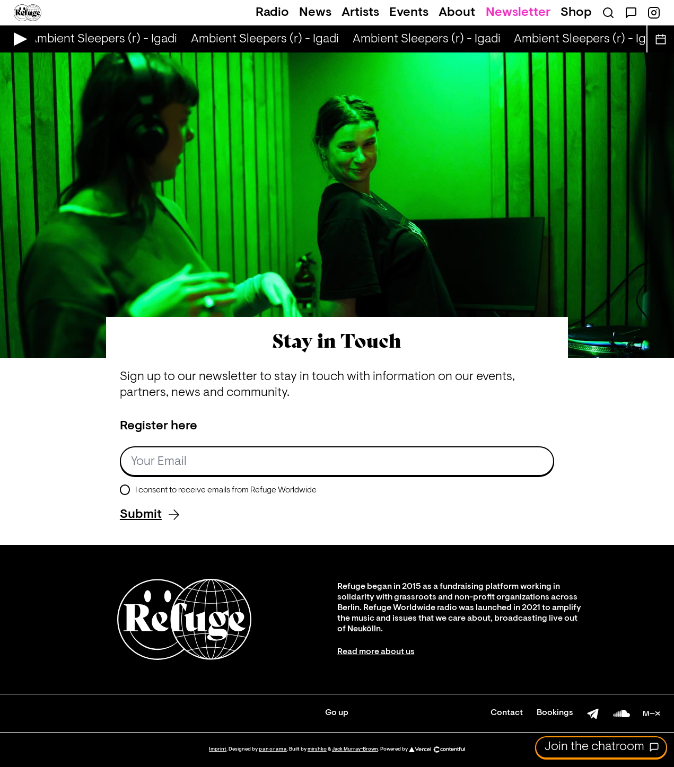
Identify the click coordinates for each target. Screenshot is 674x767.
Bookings (555, 713)
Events (408, 12)
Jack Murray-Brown (355, 749)
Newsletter (518, 12)
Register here (158, 426)
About (457, 12)
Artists (360, 12)
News (315, 12)
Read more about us (376, 652)
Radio (272, 12)
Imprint (217, 749)
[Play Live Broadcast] (18, 38)
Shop (576, 12)
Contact (507, 713)
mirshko (317, 749)
